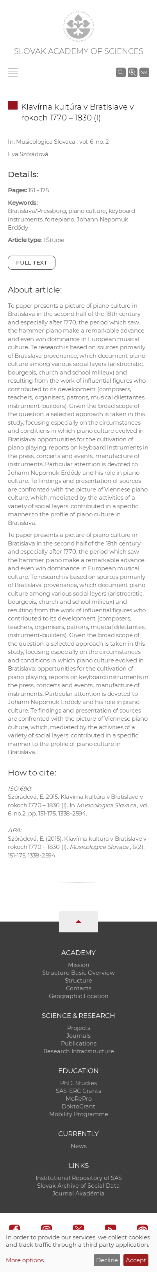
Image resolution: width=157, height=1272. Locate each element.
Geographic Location (79, 996)
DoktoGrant (78, 1106)
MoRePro (79, 1098)
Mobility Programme (78, 1114)
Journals (78, 1035)
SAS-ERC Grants (78, 1090)
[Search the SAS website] (121, 72)
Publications (78, 1043)
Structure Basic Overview (78, 972)
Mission (78, 965)
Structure (78, 980)
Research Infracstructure (78, 1051)
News (79, 1146)
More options (25, 1260)
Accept (136, 1260)
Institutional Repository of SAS (79, 1177)
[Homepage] (78, 26)
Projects (78, 1028)
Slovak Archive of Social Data (78, 1185)
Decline (107, 1260)
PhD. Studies (78, 1083)
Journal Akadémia (78, 1193)
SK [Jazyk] (144, 72)
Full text (31, 262)
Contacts (78, 988)
